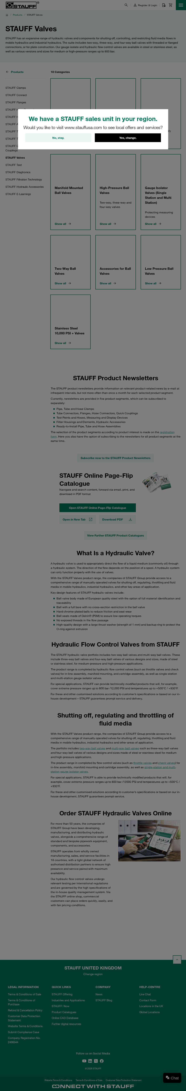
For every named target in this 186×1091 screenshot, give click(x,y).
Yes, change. (127, 138)
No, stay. (58, 138)
